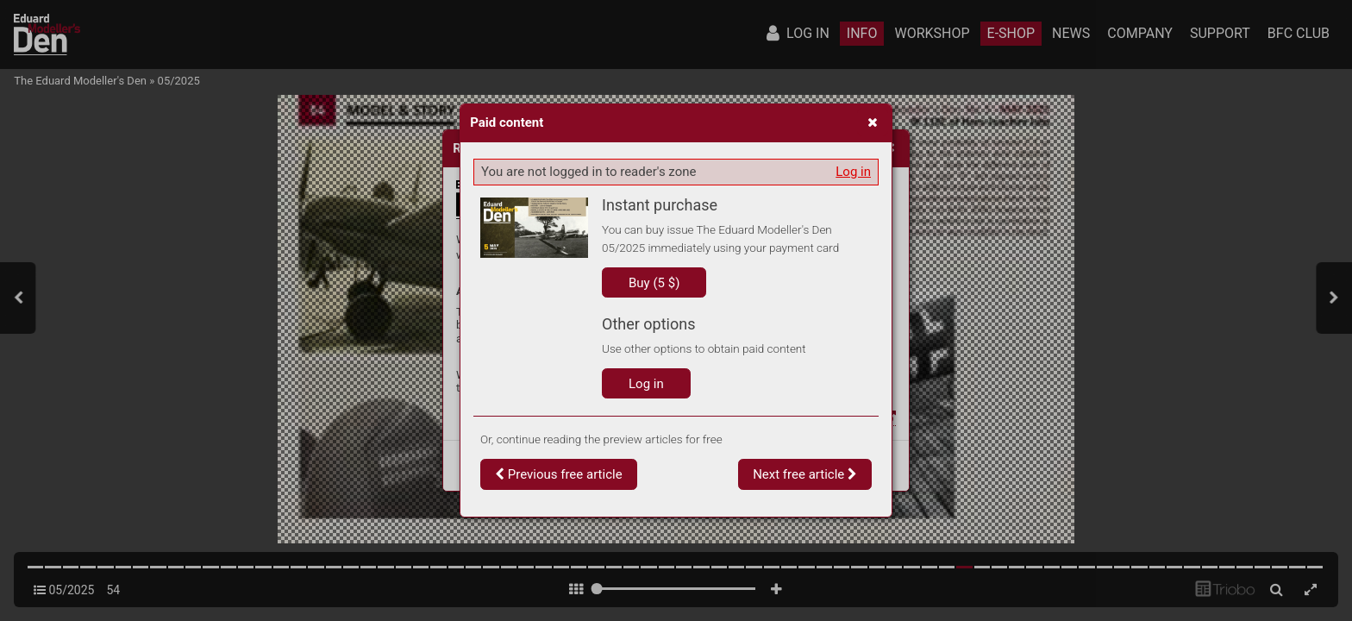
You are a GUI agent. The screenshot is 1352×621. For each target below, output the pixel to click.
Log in (853, 171)
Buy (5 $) (654, 283)
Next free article (805, 474)
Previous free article (559, 474)
